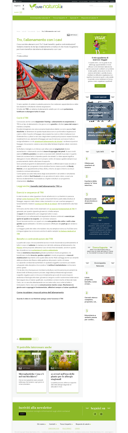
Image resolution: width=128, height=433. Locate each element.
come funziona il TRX (30, 195)
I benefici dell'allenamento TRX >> (46, 182)
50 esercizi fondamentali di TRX (62, 205)
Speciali (73, 14)
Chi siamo (39, 421)
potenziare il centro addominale (45, 246)
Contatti (50, 421)
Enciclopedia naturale (39, 14)
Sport (35, 334)
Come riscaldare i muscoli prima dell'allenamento (42, 288)
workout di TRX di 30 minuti (46, 200)
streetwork (39, 138)
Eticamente (92, 1)
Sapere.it (112, 1)
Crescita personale (103, 1)
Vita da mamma (83, 1)
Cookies (79, 425)
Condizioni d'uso (52, 425)
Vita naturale (25, 334)
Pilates (19, 243)
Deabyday (74, 1)
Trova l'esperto (59, 14)
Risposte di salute (88, 14)
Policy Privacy (67, 425)
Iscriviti (37, 6)
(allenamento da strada (52, 138)
